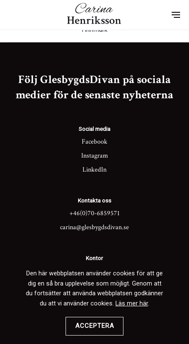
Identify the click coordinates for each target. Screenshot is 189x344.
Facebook (94, 141)
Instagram (94, 155)
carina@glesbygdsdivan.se (94, 227)
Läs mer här (131, 303)
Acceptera (94, 326)
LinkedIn (94, 169)
